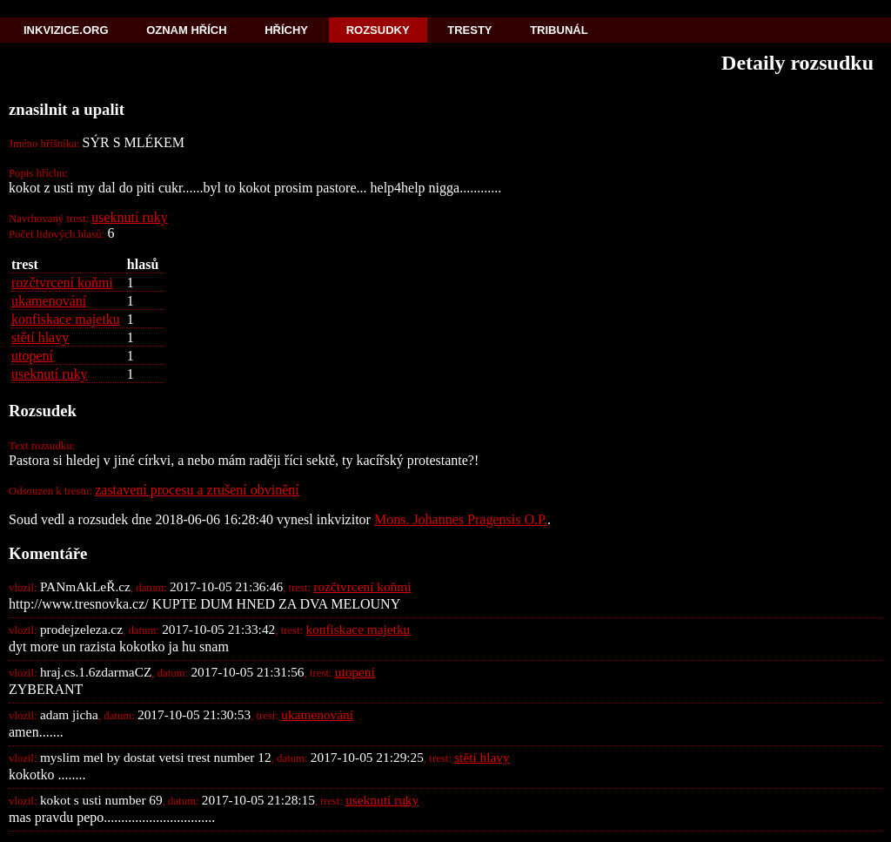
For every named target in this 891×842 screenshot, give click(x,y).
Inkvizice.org (66, 30)
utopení (32, 355)
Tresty (469, 30)
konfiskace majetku (65, 319)
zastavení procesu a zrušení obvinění (197, 489)
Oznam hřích (186, 30)
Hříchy (286, 30)
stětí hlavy (40, 337)
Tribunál (558, 30)
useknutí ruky (129, 217)
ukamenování (48, 300)
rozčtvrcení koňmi (62, 282)
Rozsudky (378, 30)
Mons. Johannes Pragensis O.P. (460, 519)
